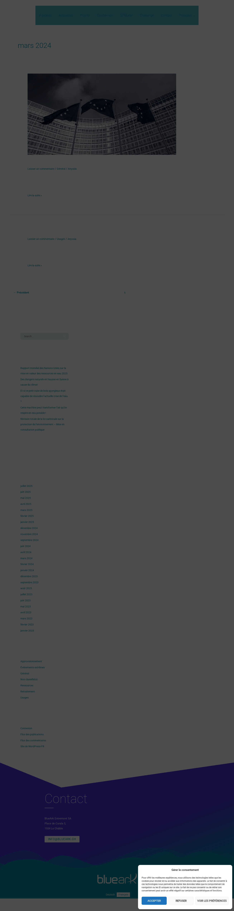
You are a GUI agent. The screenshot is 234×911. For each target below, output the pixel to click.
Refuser (181, 900)
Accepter (154, 900)
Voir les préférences (212, 900)
